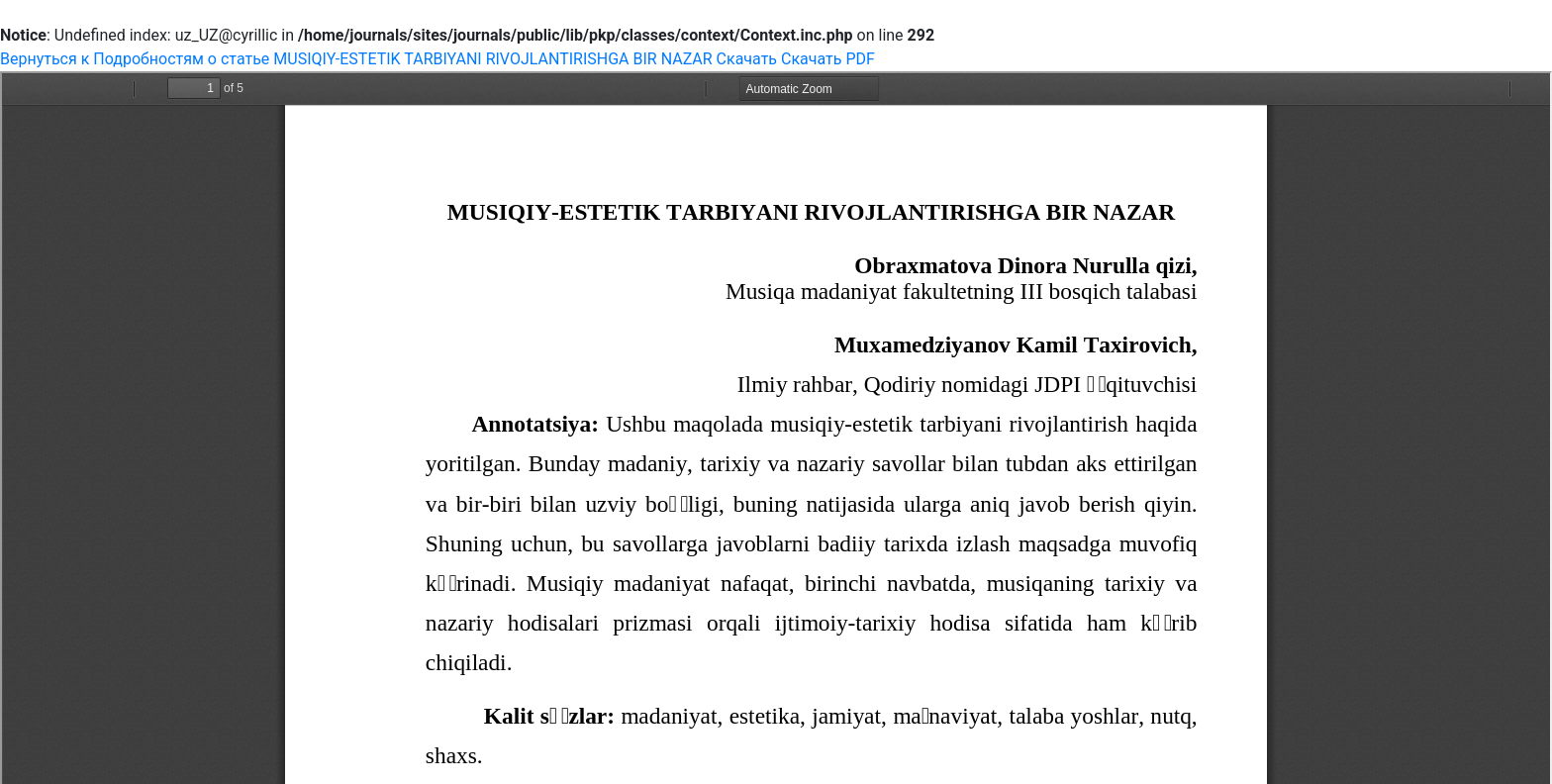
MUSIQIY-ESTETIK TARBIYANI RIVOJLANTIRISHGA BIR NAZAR (494, 58)
